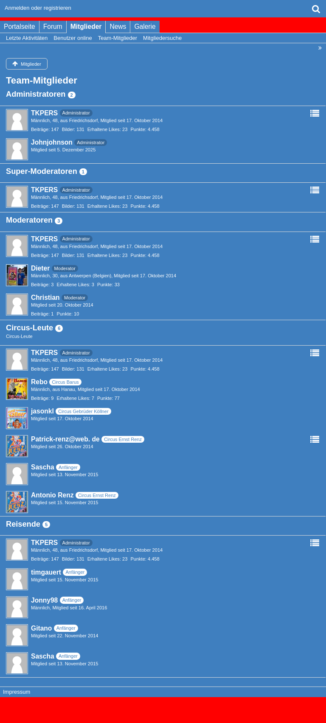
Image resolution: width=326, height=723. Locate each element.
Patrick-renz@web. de (65, 439)
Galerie (144, 26)
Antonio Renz (52, 495)
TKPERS (44, 113)
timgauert (46, 572)
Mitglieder (86, 26)
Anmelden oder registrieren (38, 8)
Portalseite (19, 26)
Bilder (68, 129)
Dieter (40, 268)
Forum (52, 26)
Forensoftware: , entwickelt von (163, 706)
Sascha (42, 467)
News (118, 26)
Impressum (16, 692)
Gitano (41, 628)
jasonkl (42, 411)
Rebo (39, 381)
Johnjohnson (52, 142)
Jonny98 (44, 600)
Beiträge (39, 129)
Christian (45, 297)
